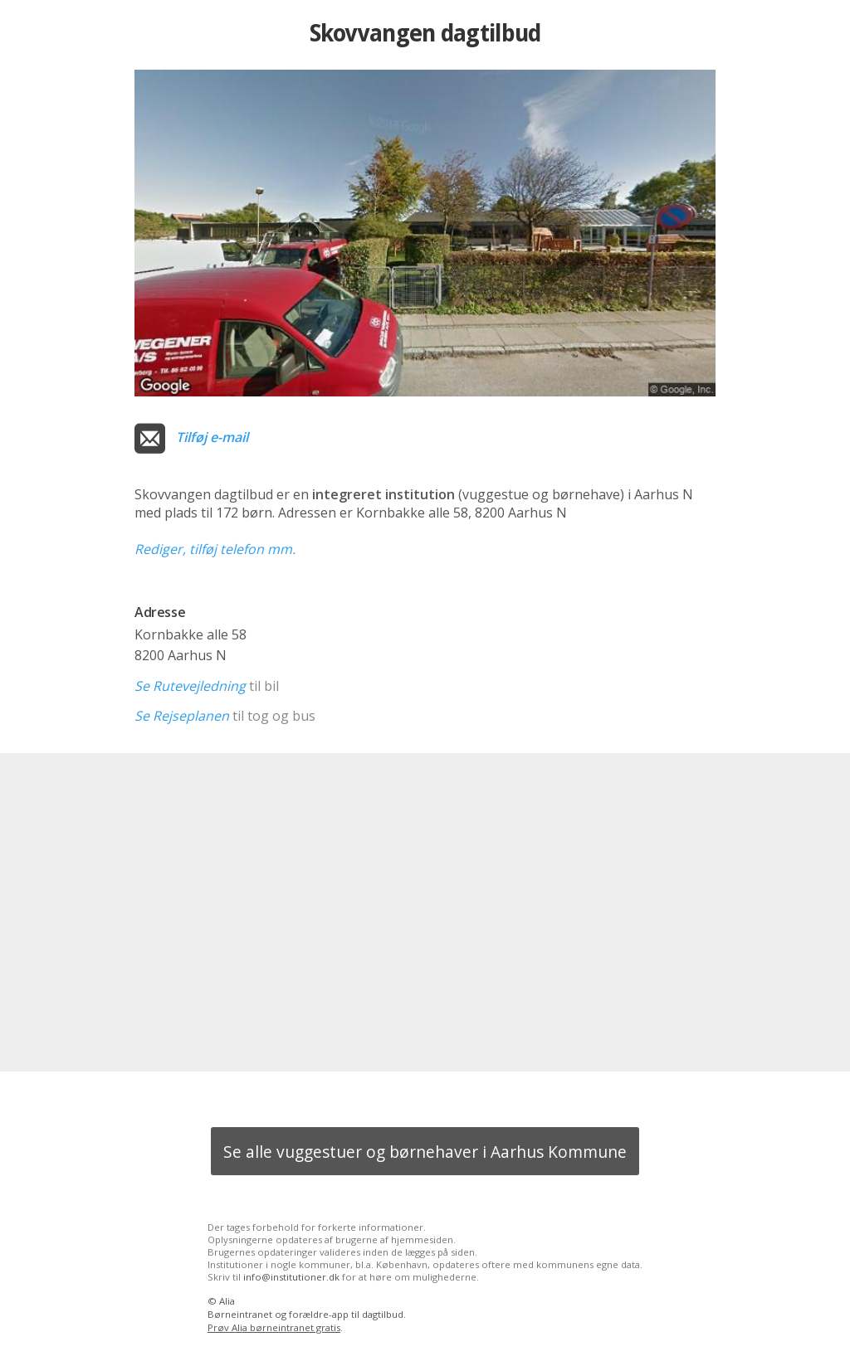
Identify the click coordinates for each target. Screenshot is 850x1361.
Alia (227, 1301)
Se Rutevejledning (190, 686)
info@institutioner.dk (291, 1277)
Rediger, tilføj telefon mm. (215, 549)
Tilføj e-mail (212, 437)
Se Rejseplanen (181, 716)
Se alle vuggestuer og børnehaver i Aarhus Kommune (425, 1151)
